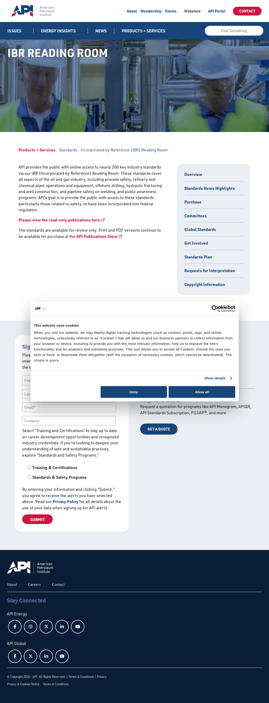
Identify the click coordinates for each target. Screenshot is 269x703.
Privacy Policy (65, 501)
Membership (151, 11)
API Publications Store (96, 236)
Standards (68, 149)
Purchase (192, 201)
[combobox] (234, 30)
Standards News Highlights (209, 188)
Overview (193, 174)
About (132, 11)
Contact (247, 11)
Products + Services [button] (144, 30)
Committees (195, 215)
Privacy (101, 676)
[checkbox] (72, 472)
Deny (134, 392)
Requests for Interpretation (209, 270)
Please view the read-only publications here (59, 219)
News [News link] (101, 30)
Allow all (202, 392)
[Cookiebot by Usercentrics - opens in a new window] (215, 308)
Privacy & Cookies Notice (23, 684)
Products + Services (37, 149)
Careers (34, 584)
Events (170, 11)
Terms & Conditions (81, 676)
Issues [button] (14, 30)
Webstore (192, 11)
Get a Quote (159, 429)
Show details (215, 378)
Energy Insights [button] (59, 30)
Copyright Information (204, 284)
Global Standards (200, 229)
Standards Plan (198, 256)
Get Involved (196, 243)
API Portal (216, 11)
